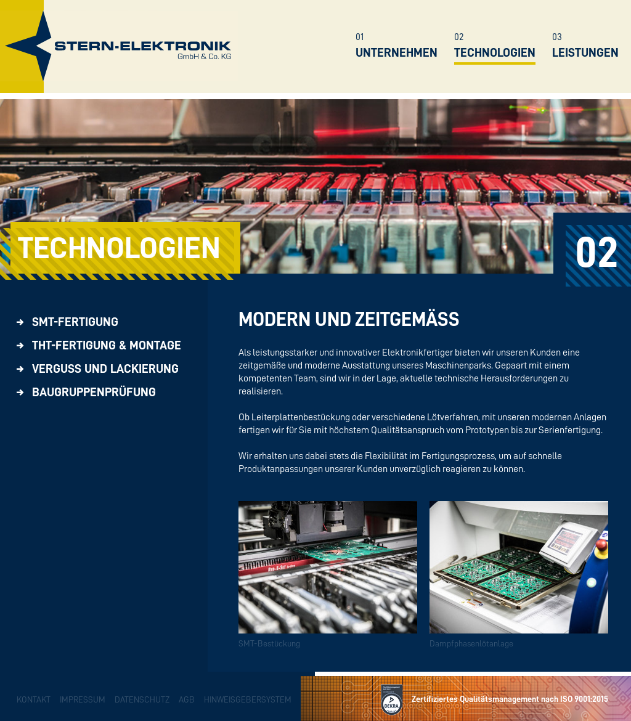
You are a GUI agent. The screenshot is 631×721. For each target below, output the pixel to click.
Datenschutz (142, 699)
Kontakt (34, 699)
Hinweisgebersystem (247, 699)
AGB (187, 699)
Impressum (82, 699)
